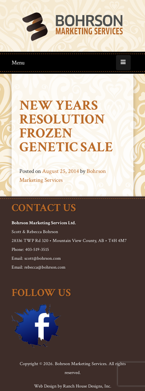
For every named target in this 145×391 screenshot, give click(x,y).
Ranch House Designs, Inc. (87, 386)
